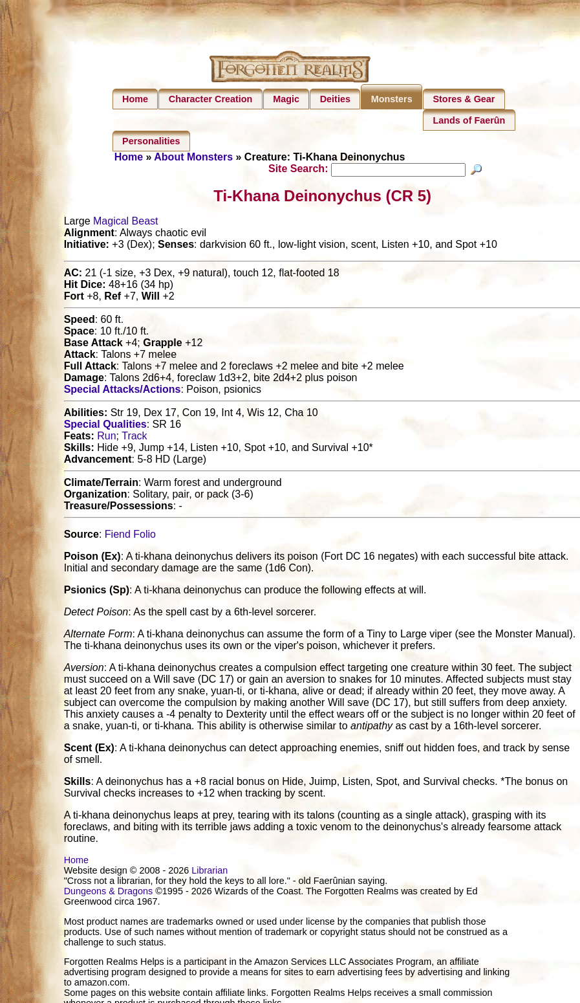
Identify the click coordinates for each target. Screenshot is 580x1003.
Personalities (151, 141)
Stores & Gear (464, 99)
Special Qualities (105, 426)
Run (106, 437)
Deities (335, 99)
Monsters (392, 99)
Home (135, 99)
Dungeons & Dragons (108, 893)
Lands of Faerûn (469, 120)
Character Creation (211, 99)
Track (134, 437)
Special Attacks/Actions (122, 391)
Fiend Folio (130, 536)
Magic (286, 99)
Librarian (209, 872)
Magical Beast (125, 222)
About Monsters (193, 156)
